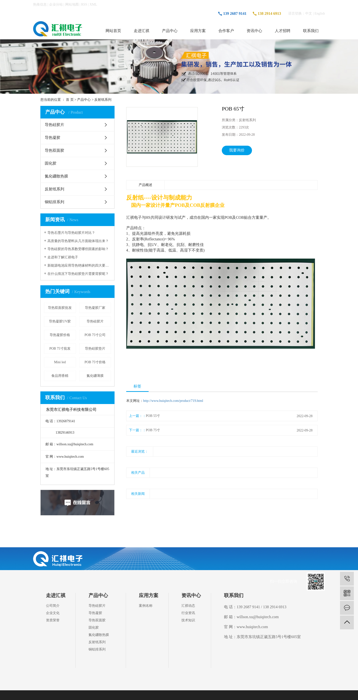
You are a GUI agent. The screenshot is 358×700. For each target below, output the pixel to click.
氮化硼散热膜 (56, 176)
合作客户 (226, 31)
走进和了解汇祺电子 (62, 257)
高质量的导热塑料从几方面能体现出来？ (78, 241)
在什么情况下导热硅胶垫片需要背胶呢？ (78, 274)
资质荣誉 (53, 620)
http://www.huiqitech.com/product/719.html (173, 401)
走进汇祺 (141, 31)
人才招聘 (282, 31)
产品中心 (170, 31)
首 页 (70, 99)
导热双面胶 (54, 150)
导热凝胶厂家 (95, 308)
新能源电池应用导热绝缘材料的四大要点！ (79, 265)
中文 (308, 13)
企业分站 (56, 4)
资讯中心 (254, 31)
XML (93, 4)
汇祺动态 (188, 605)
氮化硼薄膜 (95, 376)
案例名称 (145, 605)
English (319, 13)
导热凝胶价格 (60, 335)
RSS (84, 4)
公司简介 (53, 605)
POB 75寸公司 (95, 335)
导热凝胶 (52, 137)
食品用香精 (59, 376)
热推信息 (40, 4)
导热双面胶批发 (60, 308)
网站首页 (113, 31)
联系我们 (311, 31)
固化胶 (50, 163)
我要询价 (237, 150)
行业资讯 (188, 613)
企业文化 (53, 613)
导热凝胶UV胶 (60, 321)
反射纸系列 (102, 99)
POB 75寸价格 (95, 362)
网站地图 (72, 4)
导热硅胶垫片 (95, 348)
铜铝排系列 (54, 202)
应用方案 (198, 31)
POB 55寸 (153, 416)
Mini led (60, 362)
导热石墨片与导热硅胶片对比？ (71, 233)
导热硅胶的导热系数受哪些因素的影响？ (78, 249)
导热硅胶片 (54, 125)
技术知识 (188, 620)
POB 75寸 (153, 430)
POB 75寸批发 (60, 348)
